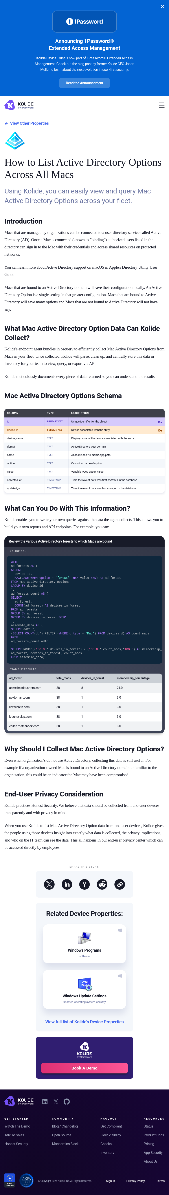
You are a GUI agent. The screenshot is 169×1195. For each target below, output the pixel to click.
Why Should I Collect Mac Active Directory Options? (84, 754)
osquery (67, 349)
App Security (153, 1153)
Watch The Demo (17, 1126)
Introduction (23, 221)
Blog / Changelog (65, 1126)
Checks (106, 1144)
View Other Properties (26, 123)
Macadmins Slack (65, 1144)
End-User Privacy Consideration (53, 799)
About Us (150, 1161)
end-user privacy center (126, 845)
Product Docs (154, 1135)
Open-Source (61, 1135)
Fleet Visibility (111, 1135)
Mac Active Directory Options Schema (63, 396)
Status (148, 1126)
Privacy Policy (135, 1181)
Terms (160, 1181)
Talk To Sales (14, 1135)
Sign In (110, 1181)
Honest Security (44, 811)
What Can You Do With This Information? (67, 508)
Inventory (107, 1153)
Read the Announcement (84, 83)
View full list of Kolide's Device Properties (84, 1027)
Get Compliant (111, 1126)
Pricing (149, 1144)
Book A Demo (84, 1073)
